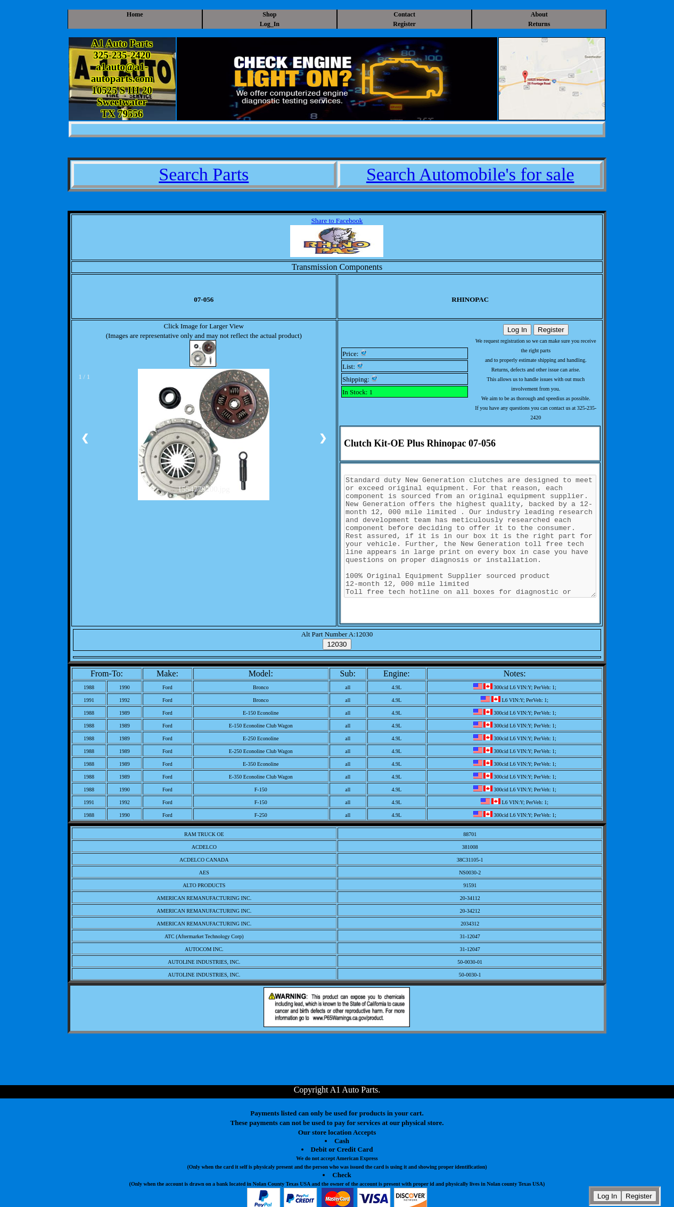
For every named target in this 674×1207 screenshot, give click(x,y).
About (539, 14)
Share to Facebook (337, 221)
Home (135, 14)
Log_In (270, 24)
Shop (269, 14)
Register (404, 24)
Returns (539, 24)
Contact (404, 14)
